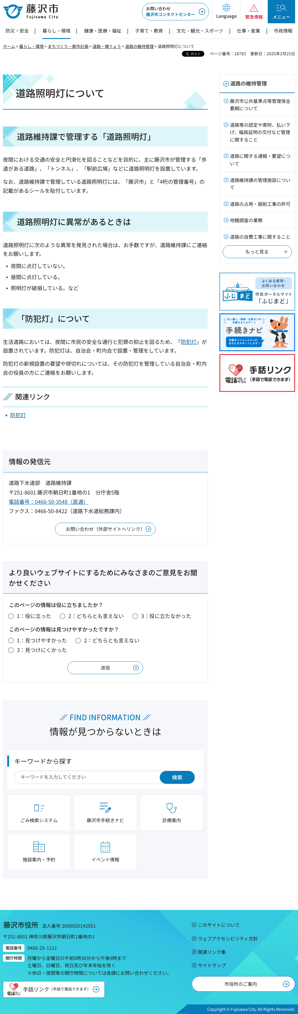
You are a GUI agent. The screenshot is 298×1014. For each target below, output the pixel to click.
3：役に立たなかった (166, 616)
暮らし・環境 (31, 46)
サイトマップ (212, 965)
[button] (226, 11)
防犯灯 (188, 341)
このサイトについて (219, 924)
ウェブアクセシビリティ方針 (228, 938)
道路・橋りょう (107, 46)
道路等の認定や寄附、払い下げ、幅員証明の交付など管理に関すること (260, 132)
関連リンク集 (212, 951)
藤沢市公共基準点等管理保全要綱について (260, 104)
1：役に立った (34, 616)
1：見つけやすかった (42, 640)
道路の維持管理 (139, 46)
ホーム (9, 46)
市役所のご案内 (240, 983)
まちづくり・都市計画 (68, 46)
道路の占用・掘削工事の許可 (260, 203)
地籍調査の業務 (246, 220)
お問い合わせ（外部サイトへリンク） (105, 528)
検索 (177, 777)
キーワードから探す (43, 760)
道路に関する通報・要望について (260, 159)
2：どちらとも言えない (96, 616)
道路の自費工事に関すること (260, 236)
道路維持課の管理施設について (260, 183)
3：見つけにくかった (42, 650)
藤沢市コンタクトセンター (170, 11)
